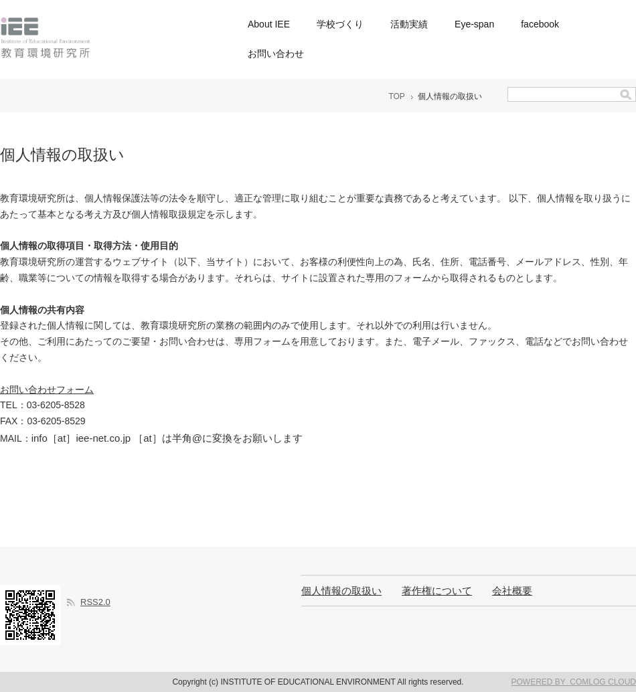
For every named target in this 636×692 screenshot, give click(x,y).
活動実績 (409, 24)
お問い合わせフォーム (47, 389)
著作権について (437, 590)
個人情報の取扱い (341, 590)
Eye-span (474, 24)
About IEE (269, 24)
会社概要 (512, 590)
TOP (396, 96)
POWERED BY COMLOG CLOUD (573, 682)
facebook (540, 24)
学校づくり (340, 24)
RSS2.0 (95, 602)
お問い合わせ (276, 53)
